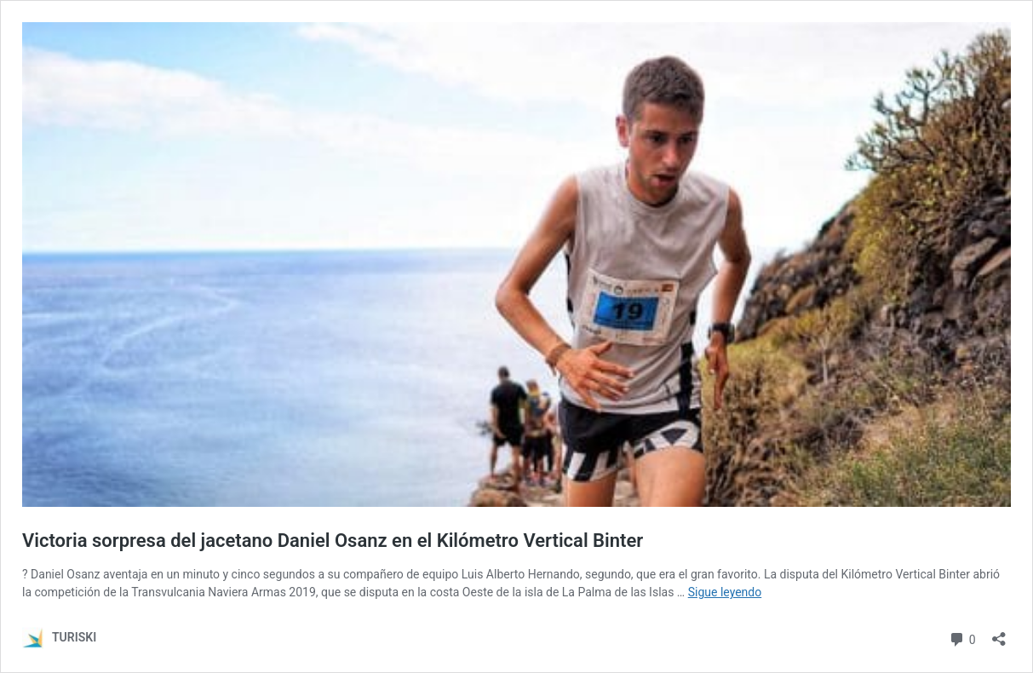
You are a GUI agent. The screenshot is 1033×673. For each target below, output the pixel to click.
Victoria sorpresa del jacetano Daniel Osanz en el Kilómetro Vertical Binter (332, 540)
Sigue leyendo (725, 592)
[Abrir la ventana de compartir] (999, 633)
